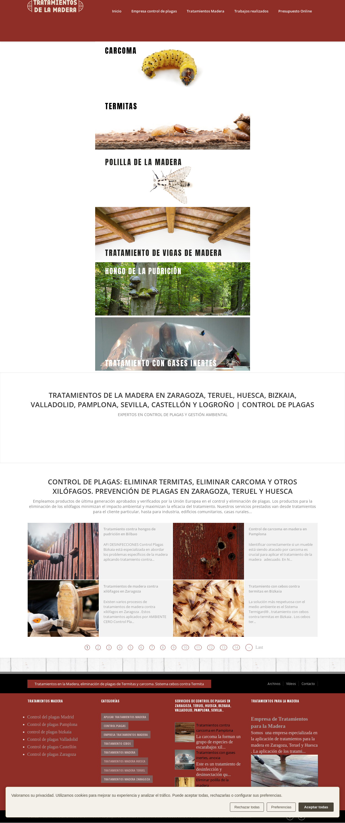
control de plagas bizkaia (49, 731)
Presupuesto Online (295, 11)
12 (211, 647)
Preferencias (281, 807)
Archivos (274, 683)
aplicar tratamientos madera (125, 717)
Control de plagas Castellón (51, 746)
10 (185, 647)
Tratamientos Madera (205, 11)
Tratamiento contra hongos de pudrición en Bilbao (129, 531)
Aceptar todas (316, 807)
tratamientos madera (119, 752)
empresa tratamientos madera (126, 735)
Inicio (116, 11)
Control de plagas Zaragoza (51, 754)
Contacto (308, 683)
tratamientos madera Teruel (124, 770)
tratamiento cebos (117, 743)
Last (259, 647)
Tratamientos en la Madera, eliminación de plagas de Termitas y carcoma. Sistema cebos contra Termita (119, 683)
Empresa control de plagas (154, 11)
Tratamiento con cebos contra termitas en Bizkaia (274, 589)
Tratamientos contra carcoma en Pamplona (214, 728)
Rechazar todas (247, 807)
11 (198, 647)
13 (223, 647)
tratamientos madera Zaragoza (127, 779)
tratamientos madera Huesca (124, 761)
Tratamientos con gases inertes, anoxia (215, 755)
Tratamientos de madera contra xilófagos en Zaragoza (130, 589)
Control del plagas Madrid (50, 717)
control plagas (115, 726)
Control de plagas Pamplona (52, 724)
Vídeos (291, 683)
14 (236, 647)
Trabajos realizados (251, 11)
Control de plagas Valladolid (52, 739)
